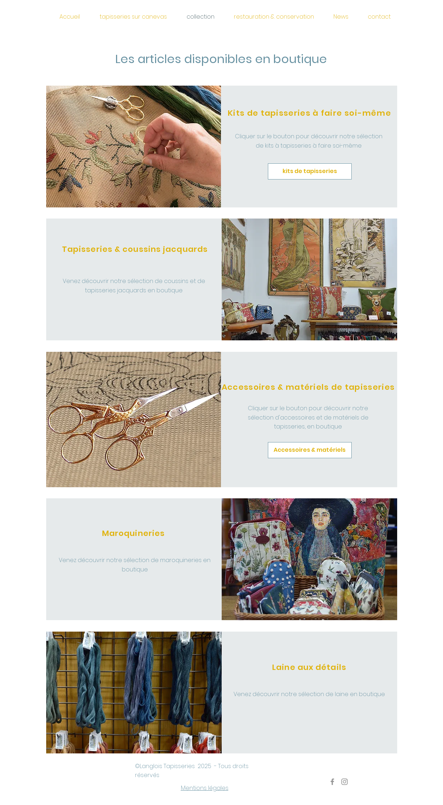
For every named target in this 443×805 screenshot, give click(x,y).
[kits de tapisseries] (310, 171)
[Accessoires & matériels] (310, 450)
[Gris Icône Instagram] (344, 781)
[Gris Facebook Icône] (332, 781)
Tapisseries (180, 766)
